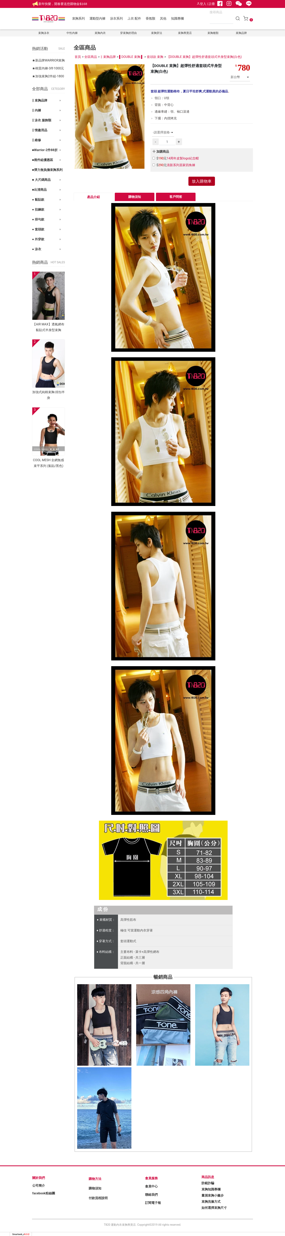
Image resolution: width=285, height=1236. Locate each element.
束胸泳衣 (43, 32)
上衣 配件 (134, 18)
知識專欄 (177, 18)
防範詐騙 (207, 1183)
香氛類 (150, 18)
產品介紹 (93, 197)
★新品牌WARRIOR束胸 (48, 60)
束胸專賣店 (185, 32)
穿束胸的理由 (128, 32)
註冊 (212, 4)
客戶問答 (175, 197)
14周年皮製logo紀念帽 (183, 158)
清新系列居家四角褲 (181, 165)
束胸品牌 (241, 32)
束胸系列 (78, 18)
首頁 (78, 57)
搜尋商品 (216, 12)
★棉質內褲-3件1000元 (48, 68)
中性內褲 (72, 32)
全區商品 (90, 57)
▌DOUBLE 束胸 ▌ (131, 57)
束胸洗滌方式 (210, 1201)
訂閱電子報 (153, 1203)
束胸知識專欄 (210, 1189)
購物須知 (134, 197)
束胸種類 (212, 32)
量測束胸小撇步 (212, 1195)
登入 (201, 4)
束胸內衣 (100, 32)
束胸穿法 (156, 32)
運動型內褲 (97, 18)
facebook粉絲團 (43, 1193)
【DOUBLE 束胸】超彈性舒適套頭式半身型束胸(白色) (204, 57)
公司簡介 (38, 1185)
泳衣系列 (116, 18)
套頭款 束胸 (155, 57)
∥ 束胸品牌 (108, 57)
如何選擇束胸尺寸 (214, 1208)
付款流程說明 (98, 1198)
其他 (163, 18)
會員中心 (151, 1186)
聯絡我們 (151, 1195)
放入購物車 (202, 181)
